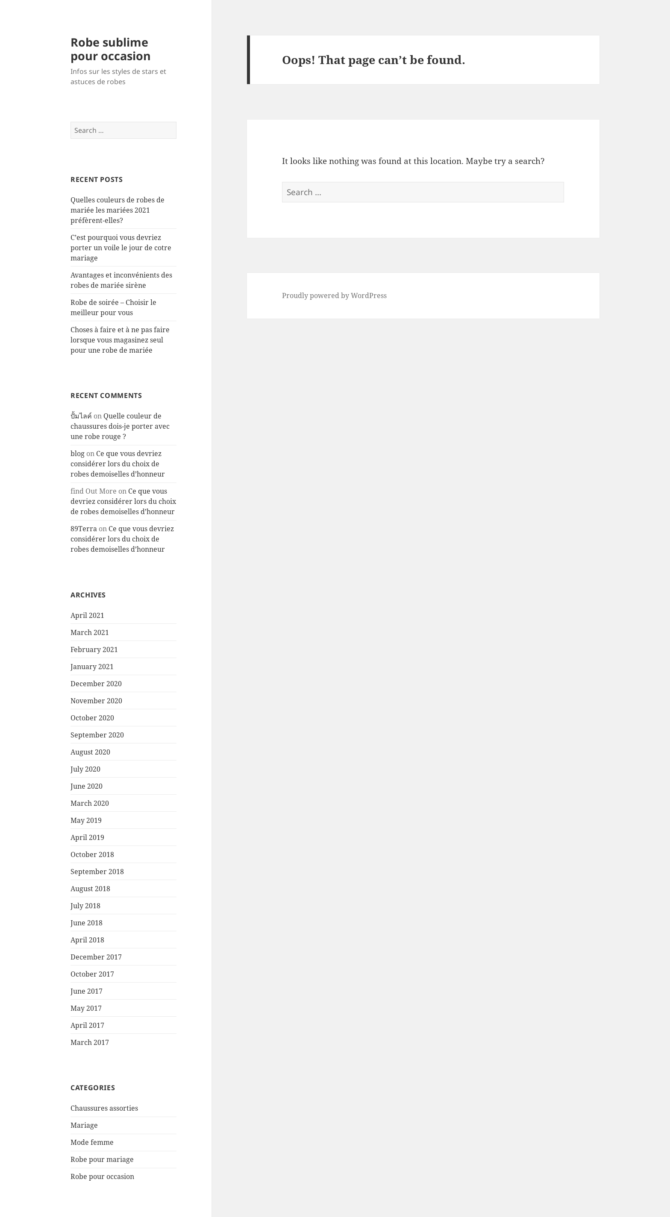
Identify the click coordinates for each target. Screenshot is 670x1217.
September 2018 (97, 871)
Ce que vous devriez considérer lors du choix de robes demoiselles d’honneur (118, 464)
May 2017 (86, 1008)
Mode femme (92, 1142)
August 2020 (90, 752)
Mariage (84, 1125)
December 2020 (96, 683)
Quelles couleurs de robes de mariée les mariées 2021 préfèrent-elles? (118, 210)
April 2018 (87, 940)
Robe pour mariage (102, 1159)
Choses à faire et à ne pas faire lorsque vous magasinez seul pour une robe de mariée (120, 340)
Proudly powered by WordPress (334, 295)
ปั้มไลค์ (81, 416)
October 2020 (92, 718)
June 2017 (87, 991)
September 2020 (97, 735)
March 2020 (90, 803)
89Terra (84, 528)
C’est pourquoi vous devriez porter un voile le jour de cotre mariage (121, 248)
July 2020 (85, 769)
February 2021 (94, 649)
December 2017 (96, 957)
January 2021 (92, 666)
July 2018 (85, 905)
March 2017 (90, 1042)
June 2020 (87, 786)
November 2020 (96, 700)
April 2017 (87, 1025)
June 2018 (87, 922)
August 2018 (90, 888)
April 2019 (87, 837)
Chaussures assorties (104, 1108)
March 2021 (90, 632)
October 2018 (92, 854)
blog (78, 453)
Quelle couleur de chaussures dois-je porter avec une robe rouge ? (120, 426)
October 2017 (92, 974)
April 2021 (87, 615)
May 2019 (86, 820)
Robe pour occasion (102, 1176)
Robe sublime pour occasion (111, 49)
